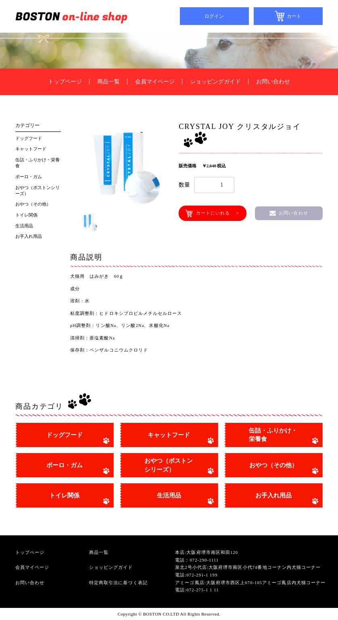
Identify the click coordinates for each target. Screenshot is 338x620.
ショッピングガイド (215, 82)
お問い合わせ (273, 82)
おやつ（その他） (33, 204)
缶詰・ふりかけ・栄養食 (37, 163)
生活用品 (24, 226)
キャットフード (30, 149)
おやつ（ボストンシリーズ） (37, 190)
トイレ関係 (26, 215)
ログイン (214, 16)
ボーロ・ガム (28, 177)
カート (294, 16)
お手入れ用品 (28, 236)
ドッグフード (28, 138)
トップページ (65, 82)
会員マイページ (155, 82)
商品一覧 (108, 82)
